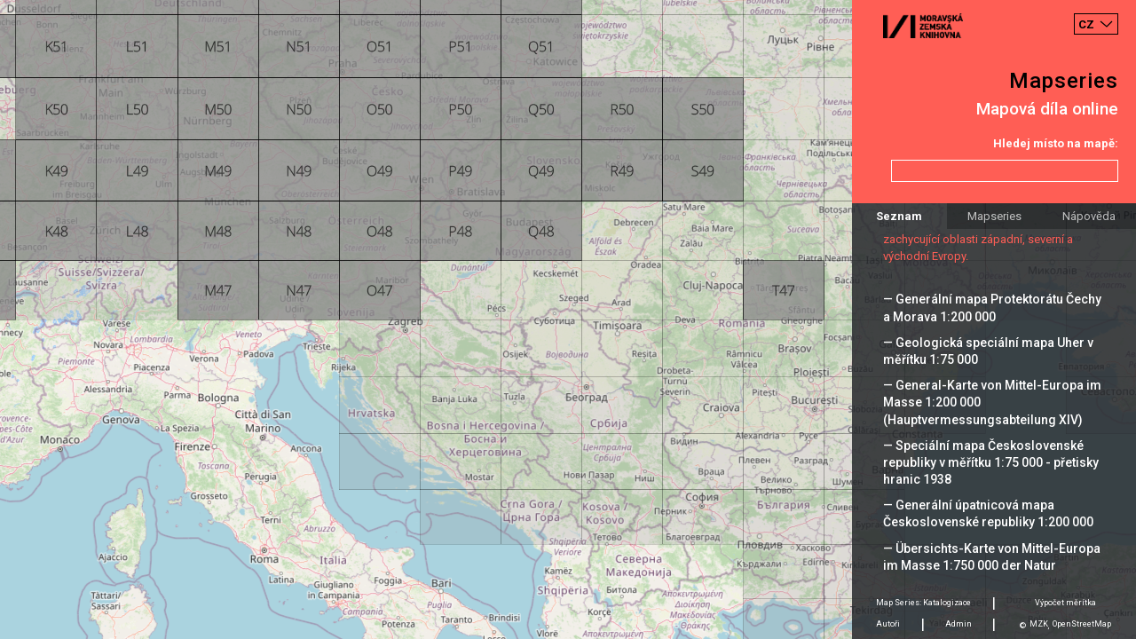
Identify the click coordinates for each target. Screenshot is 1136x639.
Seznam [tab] (899, 216)
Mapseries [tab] (994, 216)
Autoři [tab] (888, 623)
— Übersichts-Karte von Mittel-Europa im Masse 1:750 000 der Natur (991, 556)
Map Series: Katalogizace (923, 602)
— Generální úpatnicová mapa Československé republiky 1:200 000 (988, 513)
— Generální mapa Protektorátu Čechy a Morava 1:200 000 (992, 307)
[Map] (568, 319)
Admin (958, 623)
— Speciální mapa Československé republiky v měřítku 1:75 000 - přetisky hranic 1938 (991, 462)
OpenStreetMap (1082, 623)
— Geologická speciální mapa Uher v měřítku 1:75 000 (988, 351)
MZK (1039, 623)
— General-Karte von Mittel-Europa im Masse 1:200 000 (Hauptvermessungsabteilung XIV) (992, 402)
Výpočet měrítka (1065, 602)
